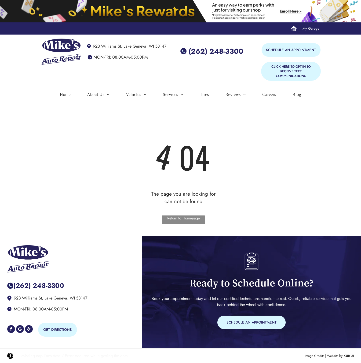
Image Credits (314, 355)
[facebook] (11, 329)
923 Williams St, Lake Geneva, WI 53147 (129, 46)
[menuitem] (65, 95)
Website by (335, 355)
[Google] (20, 329)
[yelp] (29, 329)
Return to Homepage (183, 218)
